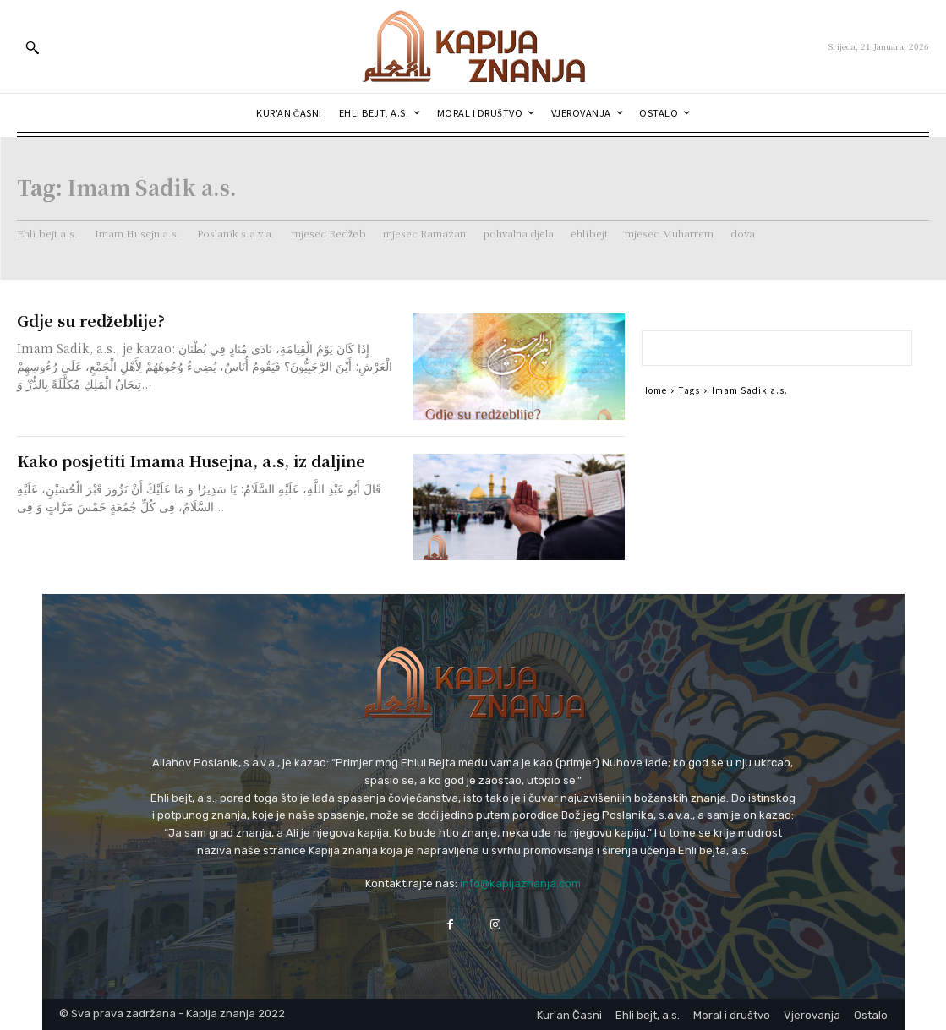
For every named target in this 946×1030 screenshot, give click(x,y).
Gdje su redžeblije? (91, 320)
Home (654, 390)
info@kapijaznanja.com (520, 883)
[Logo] (473, 46)
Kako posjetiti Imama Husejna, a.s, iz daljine (191, 460)
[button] (32, 47)
